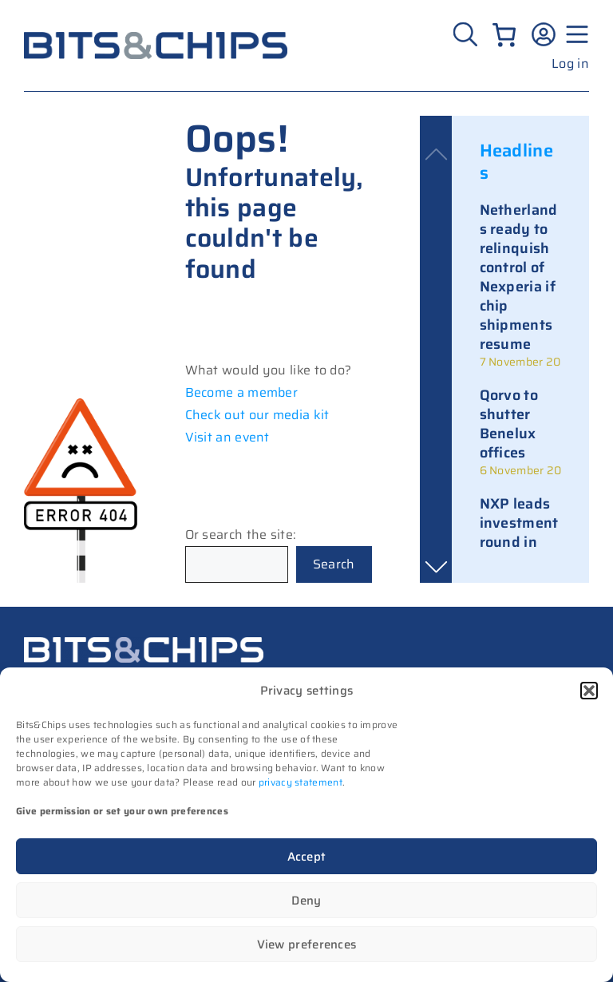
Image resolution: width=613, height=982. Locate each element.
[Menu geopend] (574, 34)
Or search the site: (241, 534)
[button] (589, 691)
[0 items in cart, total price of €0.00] (504, 35)
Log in (570, 63)
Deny (306, 900)
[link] (520, 285)
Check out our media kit (257, 415)
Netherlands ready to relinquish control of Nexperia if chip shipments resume (519, 277)
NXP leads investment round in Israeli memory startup (519, 552)
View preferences (307, 944)
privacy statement (300, 782)
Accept (306, 856)
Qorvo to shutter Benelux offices (509, 424)
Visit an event (227, 437)
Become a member (242, 392)
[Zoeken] (467, 34)
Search (334, 564)
